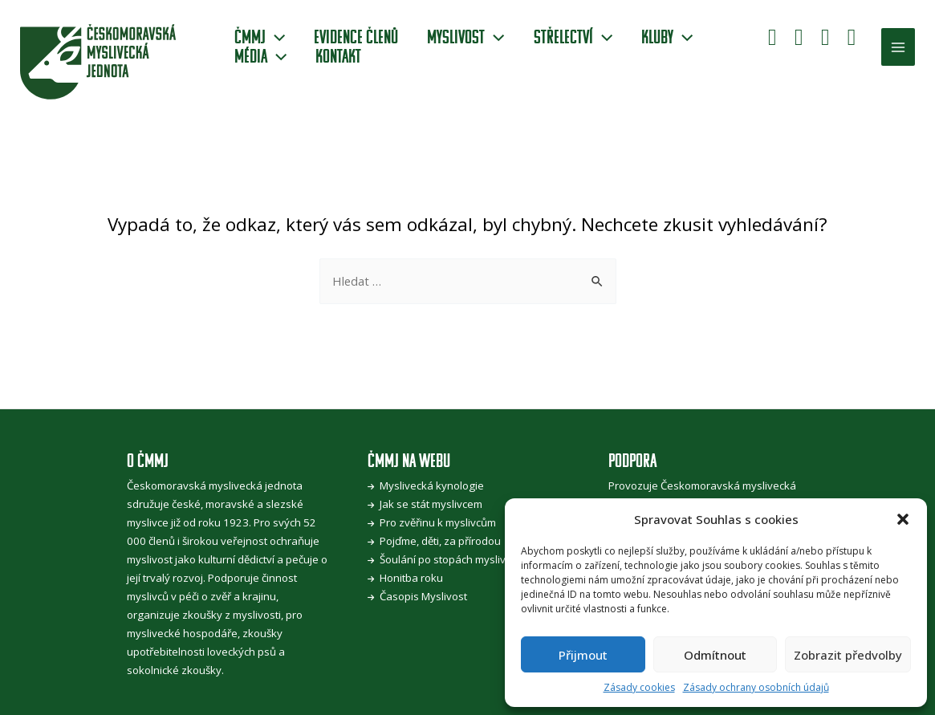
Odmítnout (715, 655)
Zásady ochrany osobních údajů (756, 687)
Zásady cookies (639, 687)
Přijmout (583, 655)
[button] (903, 519)
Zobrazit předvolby (848, 655)
